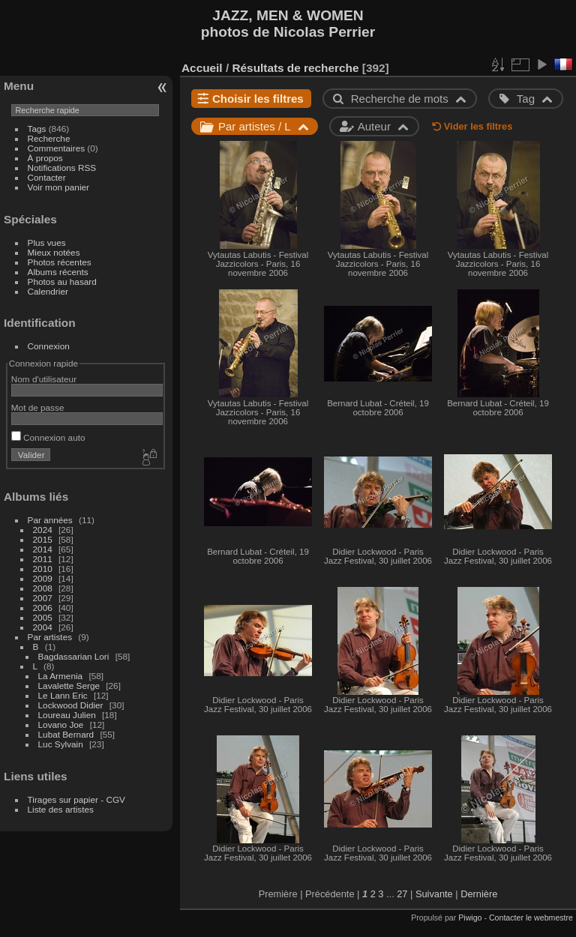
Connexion (49, 346)
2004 (42, 627)
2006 (42, 607)
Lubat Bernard (66, 734)
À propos (45, 158)
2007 (42, 598)
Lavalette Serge (69, 685)
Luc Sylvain (60, 744)
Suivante (434, 894)
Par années (50, 520)
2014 (42, 549)
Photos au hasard (62, 281)
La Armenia (60, 676)
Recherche (49, 138)
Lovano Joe (61, 724)
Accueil (202, 67)
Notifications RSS (62, 167)
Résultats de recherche (295, 67)
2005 (42, 617)
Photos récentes (60, 262)
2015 (42, 539)
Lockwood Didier (71, 705)
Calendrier (48, 291)
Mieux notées (54, 252)
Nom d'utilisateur (43, 379)
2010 (42, 568)
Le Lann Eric (63, 695)
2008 (42, 588)
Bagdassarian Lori (74, 656)
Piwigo (470, 917)
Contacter (47, 177)
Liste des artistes (61, 809)
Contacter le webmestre (531, 917)
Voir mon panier (58, 187)
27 (402, 894)
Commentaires (57, 148)
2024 (42, 529)
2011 (42, 559)
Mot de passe (37, 407)
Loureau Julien (67, 715)
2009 (42, 578)
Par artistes (50, 637)
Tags (37, 128)
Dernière (478, 894)
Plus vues (47, 242)
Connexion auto (48, 437)
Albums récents (58, 272)
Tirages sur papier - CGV (76, 799)
